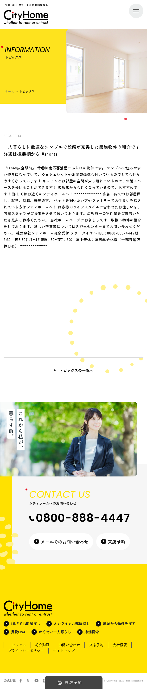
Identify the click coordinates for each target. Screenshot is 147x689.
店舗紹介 (91, 632)
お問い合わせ (72, 645)
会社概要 (124, 645)
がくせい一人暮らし (55, 632)
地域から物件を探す (119, 624)
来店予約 (99, 645)
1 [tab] (125, 119)
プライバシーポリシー (26, 651)
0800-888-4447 (79, 518)
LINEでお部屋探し (25, 624)
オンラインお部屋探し (72, 624)
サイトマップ (65, 651)
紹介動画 (44, 645)
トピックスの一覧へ (76, 370)
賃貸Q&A (18, 632)
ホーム (9, 91)
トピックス (18, 645)
